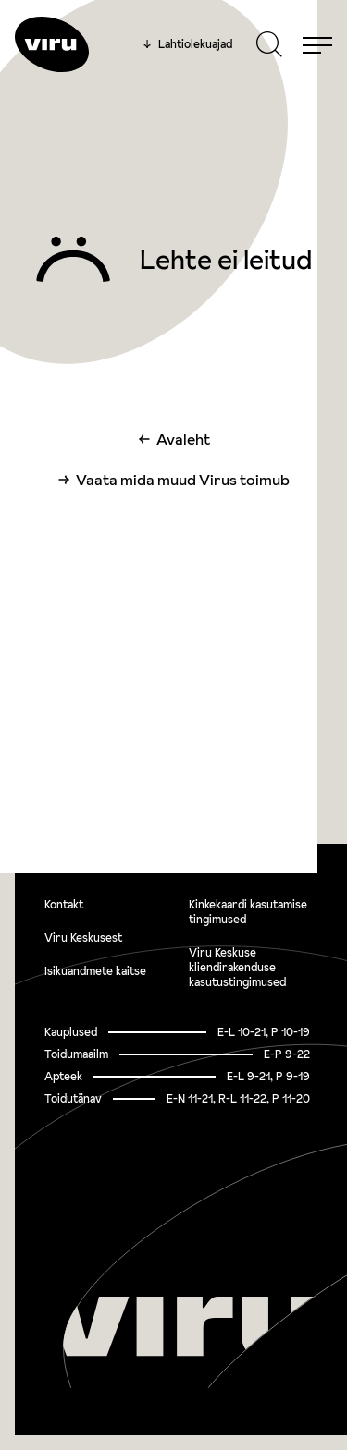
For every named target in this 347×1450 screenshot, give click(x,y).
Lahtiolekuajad (187, 44)
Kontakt (63, 904)
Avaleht (183, 439)
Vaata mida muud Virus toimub (183, 479)
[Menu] (317, 44)
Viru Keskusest (83, 937)
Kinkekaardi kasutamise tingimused (248, 911)
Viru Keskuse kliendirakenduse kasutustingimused (237, 967)
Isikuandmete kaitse (95, 971)
